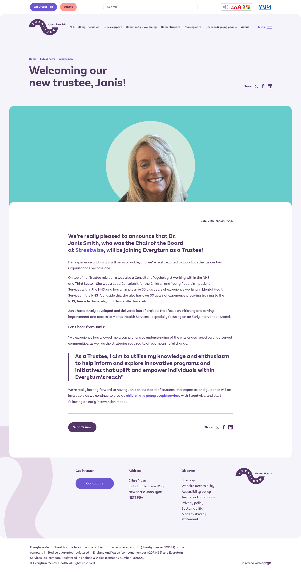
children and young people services (153, 395)
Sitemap (188, 480)
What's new (66, 59)
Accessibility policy (196, 491)
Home (32, 59)
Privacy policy (192, 503)
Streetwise (89, 250)
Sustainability (192, 508)
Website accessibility (198, 486)
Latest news (47, 59)
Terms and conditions (198, 497)
